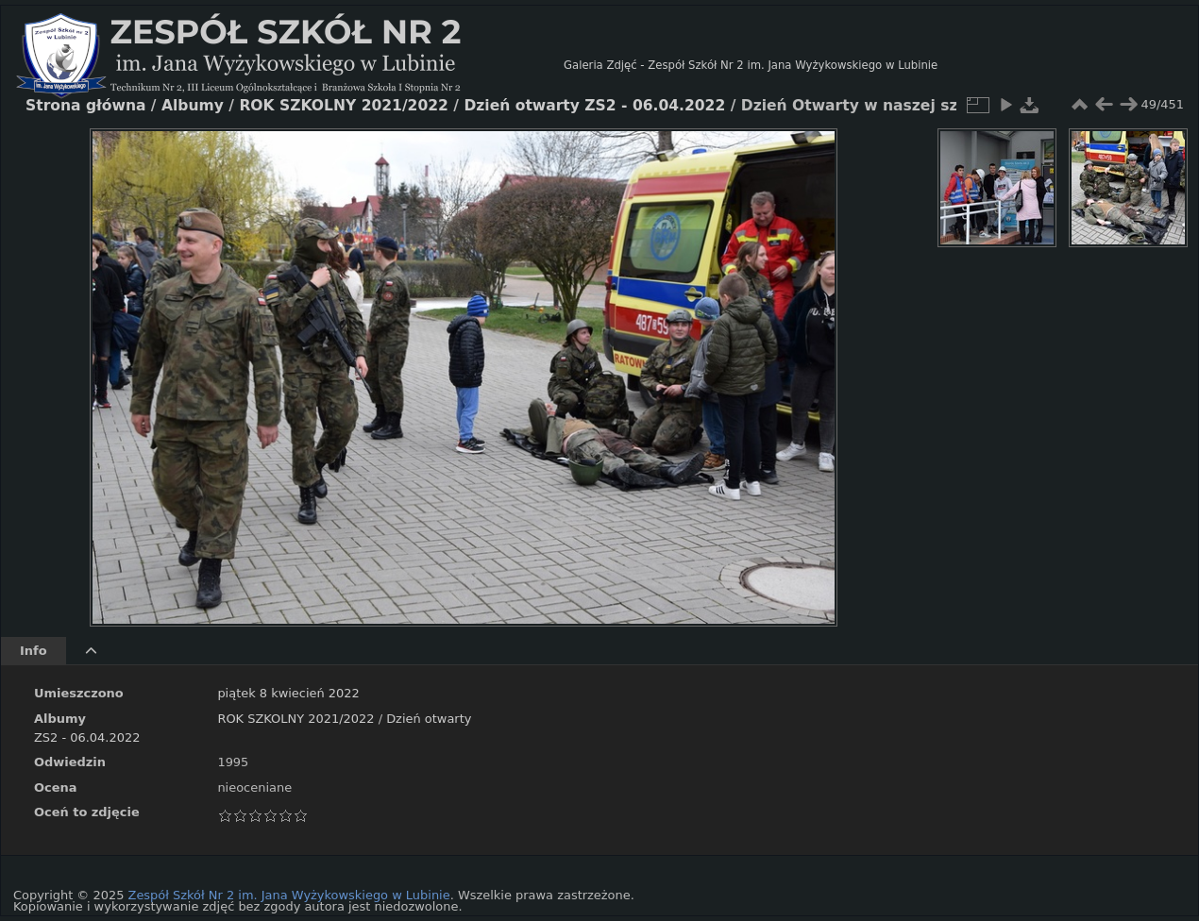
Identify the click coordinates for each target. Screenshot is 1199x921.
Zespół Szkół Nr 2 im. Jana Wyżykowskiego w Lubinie (289, 895)
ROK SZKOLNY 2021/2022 (295, 719)
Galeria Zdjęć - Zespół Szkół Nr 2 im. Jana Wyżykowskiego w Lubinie (750, 65)
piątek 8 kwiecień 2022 (288, 693)
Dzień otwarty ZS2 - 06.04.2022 (594, 105)
